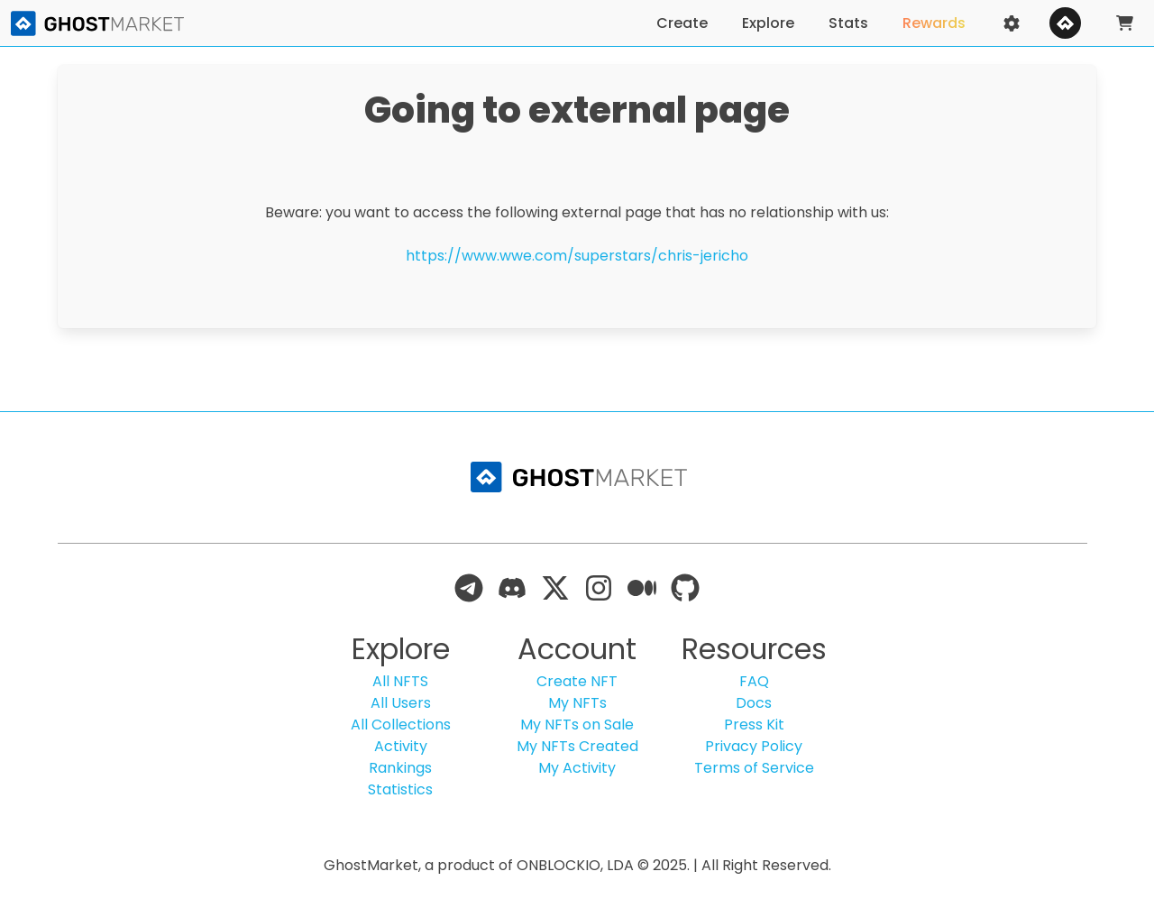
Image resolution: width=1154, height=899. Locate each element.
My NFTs (577, 703)
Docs (754, 703)
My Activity (577, 767)
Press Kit (754, 724)
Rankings (400, 767)
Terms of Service (754, 767)
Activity (400, 746)
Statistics (400, 789)
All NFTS (400, 681)
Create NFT (577, 681)
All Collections (401, 724)
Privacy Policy (753, 746)
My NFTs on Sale (577, 724)
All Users (401, 703)
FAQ (754, 681)
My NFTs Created (577, 746)
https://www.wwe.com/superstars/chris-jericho (577, 255)
